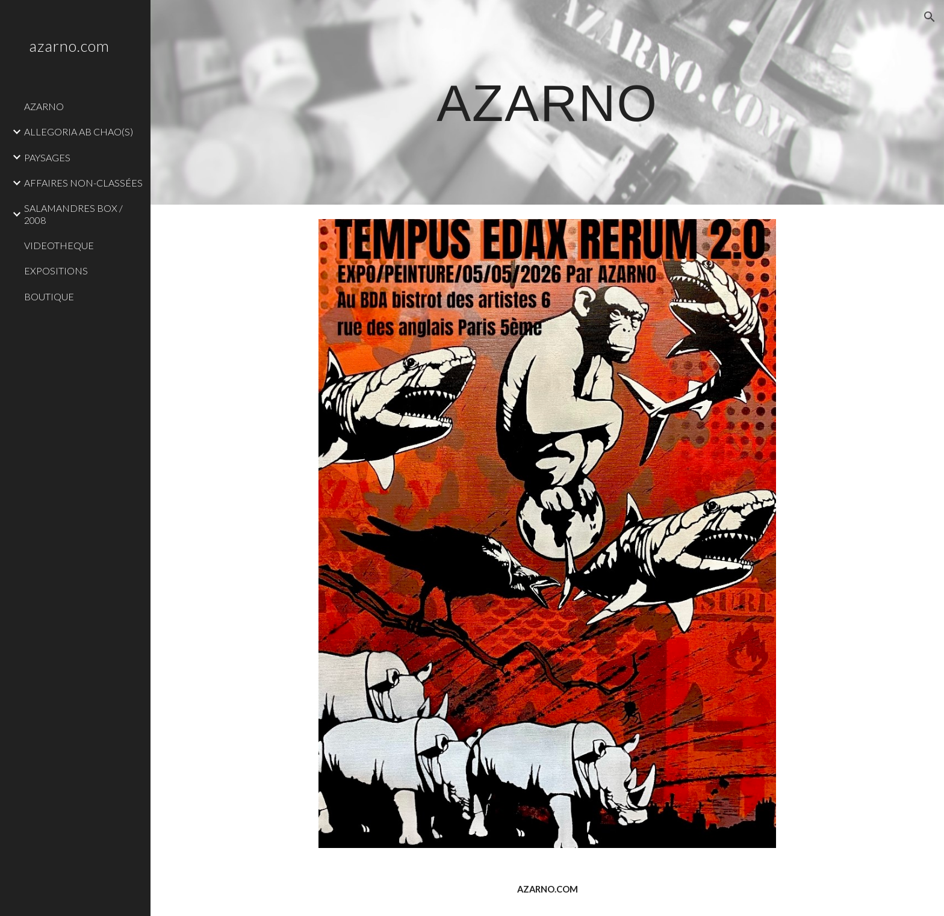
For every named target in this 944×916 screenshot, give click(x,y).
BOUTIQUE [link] (49, 296)
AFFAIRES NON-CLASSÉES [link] (83, 182)
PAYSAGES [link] (47, 157)
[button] (929, 16)
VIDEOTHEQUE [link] (59, 245)
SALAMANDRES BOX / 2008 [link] (73, 213)
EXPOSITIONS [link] (56, 270)
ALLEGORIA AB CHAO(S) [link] (78, 131)
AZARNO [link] (44, 106)
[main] (547, 102)
